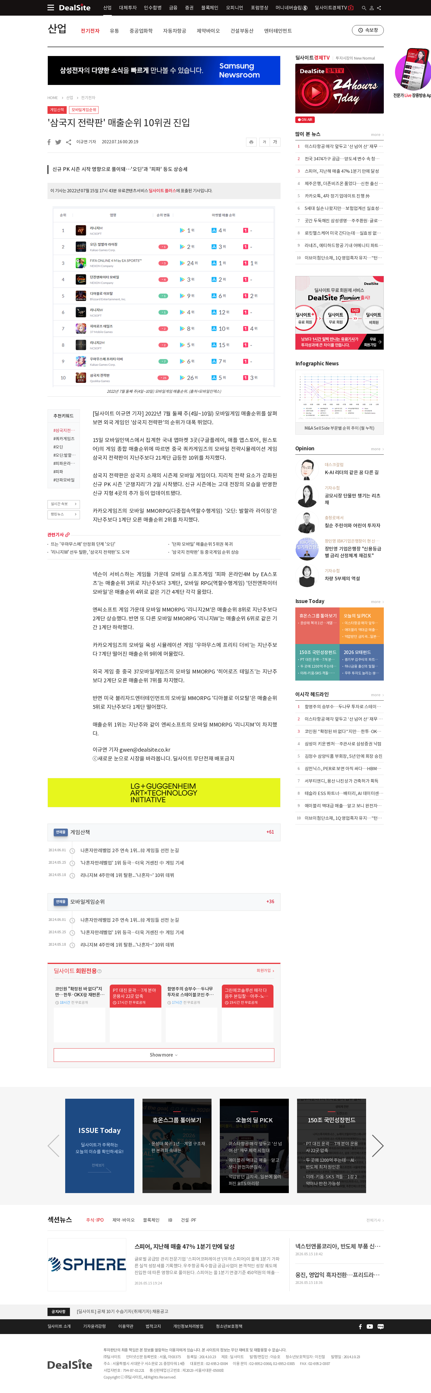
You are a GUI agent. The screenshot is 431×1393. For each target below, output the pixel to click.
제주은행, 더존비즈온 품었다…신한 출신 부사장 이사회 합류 (359, 183)
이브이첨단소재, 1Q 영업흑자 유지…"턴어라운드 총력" (355, 258)
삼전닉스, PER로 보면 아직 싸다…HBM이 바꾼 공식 (352, 768)
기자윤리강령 (94, 1326)
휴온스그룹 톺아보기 (318, 616)
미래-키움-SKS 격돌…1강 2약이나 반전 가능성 (318, 673)
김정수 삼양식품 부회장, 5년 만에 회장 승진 (344, 756)
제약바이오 (208, 31)
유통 (114, 31)
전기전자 (90, 31)
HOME (52, 98)
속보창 (371, 30)
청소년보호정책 (229, 1326)
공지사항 (58, 1311)
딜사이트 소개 (59, 1326)
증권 (189, 8)
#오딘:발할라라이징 (64, 455)
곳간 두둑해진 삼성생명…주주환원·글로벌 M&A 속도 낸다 (357, 221)
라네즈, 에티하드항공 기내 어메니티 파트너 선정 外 (351, 245)
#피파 (58, 472)
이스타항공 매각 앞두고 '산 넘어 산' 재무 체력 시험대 (352, 146)
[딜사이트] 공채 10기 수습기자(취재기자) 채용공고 (122, 1311)
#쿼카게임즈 (64, 439)
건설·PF (188, 1220)
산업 (107, 8)
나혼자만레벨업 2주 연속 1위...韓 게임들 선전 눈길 (130, 850)
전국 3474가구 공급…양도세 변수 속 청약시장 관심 (350, 159)
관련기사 (55, 535)
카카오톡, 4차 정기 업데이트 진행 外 (337, 196)
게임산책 (57, 109)
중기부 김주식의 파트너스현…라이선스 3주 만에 (363, 659)
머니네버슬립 (291, 8)
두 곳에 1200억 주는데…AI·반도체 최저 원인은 (318, 666)
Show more (164, 1055)
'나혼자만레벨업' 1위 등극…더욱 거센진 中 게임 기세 (132, 862)
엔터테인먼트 (278, 31)
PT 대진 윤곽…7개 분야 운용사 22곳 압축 (318, 659)
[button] (378, 1146)
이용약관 (125, 1326)
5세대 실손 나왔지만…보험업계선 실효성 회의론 (348, 208)
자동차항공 (174, 31)
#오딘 (58, 447)
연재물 (60, 832)
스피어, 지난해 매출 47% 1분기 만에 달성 (342, 171)
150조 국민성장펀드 (318, 652)
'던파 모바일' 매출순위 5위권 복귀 (202, 544)
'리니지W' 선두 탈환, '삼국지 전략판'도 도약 (90, 552)
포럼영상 (259, 8)
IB (170, 1220)
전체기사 (373, 1220)
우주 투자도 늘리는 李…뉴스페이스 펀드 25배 (363, 673)
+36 (270, 901)
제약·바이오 (123, 1220)
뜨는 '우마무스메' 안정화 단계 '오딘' (83, 544)
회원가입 (264, 970)
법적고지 (153, 1326)
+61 (270, 832)
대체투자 (128, 8)
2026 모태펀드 (357, 652)
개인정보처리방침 (188, 1326)
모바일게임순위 (84, 109)
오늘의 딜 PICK (357, 616)
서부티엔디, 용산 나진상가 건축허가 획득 (342, 781)
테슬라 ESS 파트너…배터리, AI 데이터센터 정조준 (350, 793)
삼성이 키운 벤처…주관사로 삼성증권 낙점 (343, 744)
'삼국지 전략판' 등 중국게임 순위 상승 (205, 552)
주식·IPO (95, 1220)
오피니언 (234, 8)
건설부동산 (242, 31)
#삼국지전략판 (64, 430)
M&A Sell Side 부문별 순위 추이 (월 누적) (339, 428)
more (67, 535)
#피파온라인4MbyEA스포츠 (64, 463)
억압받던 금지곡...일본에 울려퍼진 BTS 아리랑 (363, 636)
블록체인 (210, 8)
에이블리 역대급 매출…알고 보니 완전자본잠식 (363, 630)
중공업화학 (141, 31)
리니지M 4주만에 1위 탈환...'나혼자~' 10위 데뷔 (127, 875)
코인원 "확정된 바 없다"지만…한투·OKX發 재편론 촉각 (355, 731)
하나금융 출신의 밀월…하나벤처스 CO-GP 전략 (363, 666)
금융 (173, 8)
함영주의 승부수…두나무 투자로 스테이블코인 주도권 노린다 (360, 706)
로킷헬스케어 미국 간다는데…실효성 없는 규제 (347, 233)
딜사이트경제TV (334, 7)
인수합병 (152, 8)
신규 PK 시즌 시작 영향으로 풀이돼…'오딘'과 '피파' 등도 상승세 (120, 169)
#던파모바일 (64, 480)
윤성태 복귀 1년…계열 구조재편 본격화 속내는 (318, 623)
